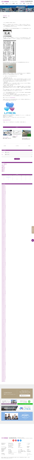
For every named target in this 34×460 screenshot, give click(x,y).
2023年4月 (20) (4, 229)
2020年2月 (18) (4, 274)
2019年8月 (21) (4, 281)
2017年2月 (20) (4, 317)
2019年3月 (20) (4, 287)
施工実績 (6, 3)
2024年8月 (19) (4, 210)
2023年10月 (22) (4, 222)
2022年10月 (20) (4, 236)
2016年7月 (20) (4, 325)
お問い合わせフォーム (24, 395)
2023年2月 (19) (4, 231)
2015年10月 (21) (4, 336)
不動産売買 (13, 3)
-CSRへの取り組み (20, 447)
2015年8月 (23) (4, 338)
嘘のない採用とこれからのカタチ (7, 138)
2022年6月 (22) (4, 241)
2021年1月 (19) (4, 261)
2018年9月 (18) (4, 294)
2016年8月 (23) (4, 324)
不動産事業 (3, 453)
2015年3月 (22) (4, 344)
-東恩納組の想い (3, 444)
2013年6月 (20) (4, 369)
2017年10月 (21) (4, 307)
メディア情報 (27, 3)
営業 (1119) (3, 165)
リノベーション (10, 3)
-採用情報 (28, 447)
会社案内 (3, 3)
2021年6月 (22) (4, 255)
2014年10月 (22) (4, 350)
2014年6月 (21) (4, 355)
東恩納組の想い (3, 443)
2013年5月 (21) (4, 370)
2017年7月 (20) (4, 311)
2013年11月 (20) (4, 363)
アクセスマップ (22, 1)
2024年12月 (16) (4, 205)
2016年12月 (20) (4, 319)
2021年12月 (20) (4, 248)
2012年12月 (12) (4, 376)
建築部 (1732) (3, 167)
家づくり (17, 3)
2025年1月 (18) (4, 204)
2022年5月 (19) (4, 242)
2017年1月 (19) (4, 318)
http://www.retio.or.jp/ (12, 97)
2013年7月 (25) (4, 368)
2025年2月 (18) (4, 203)
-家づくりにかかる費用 (10, 447)
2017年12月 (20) (4, 305)
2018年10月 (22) (4, 293)
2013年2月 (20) (4, 374)
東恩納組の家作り (10, 443)
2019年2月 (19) (4, 288)
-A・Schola (28, 444)
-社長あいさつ (19, 445)
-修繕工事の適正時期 (3, 448)
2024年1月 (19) (4, 218)
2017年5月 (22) (4, 313)
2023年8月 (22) (4, 224)
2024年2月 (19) (4, 217)
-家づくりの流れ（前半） (11, 444)
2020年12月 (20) (4, 262)
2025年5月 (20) (4, 199)
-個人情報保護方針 (29, 451)
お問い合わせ (31, 3)
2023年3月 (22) (4, 230)
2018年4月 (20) (4, 300)
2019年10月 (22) (4, 279)
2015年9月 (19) (4, 337)
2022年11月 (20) (4, 235)
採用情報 (24, 3)
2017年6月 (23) (4, 312)
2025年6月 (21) (4, 198)
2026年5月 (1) (3, 185)
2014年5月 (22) (4, 356)
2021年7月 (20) (4, 254)
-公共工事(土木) (10, 451)
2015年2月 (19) (4, 345)
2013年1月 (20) (4, 375)
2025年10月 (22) (4, 193)
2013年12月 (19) (4, 362)
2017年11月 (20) (4, 306)
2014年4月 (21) (4, 357)
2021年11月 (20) (4, 249)
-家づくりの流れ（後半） (11, 445)
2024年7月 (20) (4, 211)
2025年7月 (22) (4, 197)
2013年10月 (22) (4, 364)
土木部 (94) (3, 166)
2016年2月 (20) (4, 331)
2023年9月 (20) (4, 223)
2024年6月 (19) (4, 212)
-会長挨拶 (19, 444)
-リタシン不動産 (3, 454)
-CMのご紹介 (19, 452)
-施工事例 (2, 451)
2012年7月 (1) (3, 381)
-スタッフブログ (28, 453)
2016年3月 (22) (4, 330)
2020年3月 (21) (4, 273)
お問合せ (28, 449)
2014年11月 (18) (4, 349)
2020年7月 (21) (4, 268)
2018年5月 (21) (4, 299)
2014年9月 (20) (4, 351)
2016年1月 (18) (4, 332)
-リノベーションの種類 (3, 447)
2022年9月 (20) (4, 237)
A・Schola (20, 3)
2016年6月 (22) (4, 326)
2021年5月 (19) (4, 256)
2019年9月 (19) (4, 280)
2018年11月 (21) (4, 292)
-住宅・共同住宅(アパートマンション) (12, 452)
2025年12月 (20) (4, 191)
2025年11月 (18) (4, 192)
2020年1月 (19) (4, 275)
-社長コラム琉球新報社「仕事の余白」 (22, 451)
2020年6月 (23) (4, 269)
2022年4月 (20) (4, 243)
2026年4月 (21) (4, 186)
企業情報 (19, 443)
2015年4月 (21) (4, 343)
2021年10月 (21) (4, 250)
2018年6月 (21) (4, 298)
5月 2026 (17, 174)
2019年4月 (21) (4, 286)
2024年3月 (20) (4, 216)
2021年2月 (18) (4, 260)
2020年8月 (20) (4, 267)
